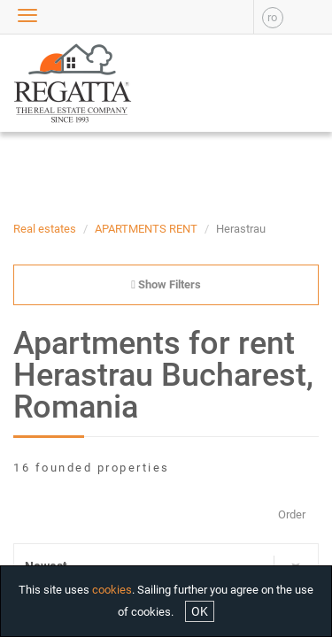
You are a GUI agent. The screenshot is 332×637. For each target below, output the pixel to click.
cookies (112, 589)
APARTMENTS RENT (146, 228)
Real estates (44, 228)
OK (199, 611)
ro (272, 17)
